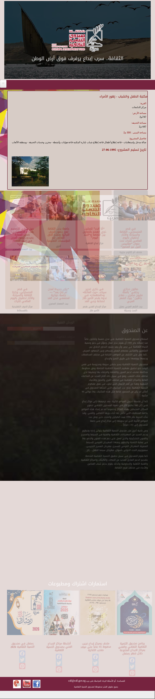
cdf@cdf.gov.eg (77, 680)
